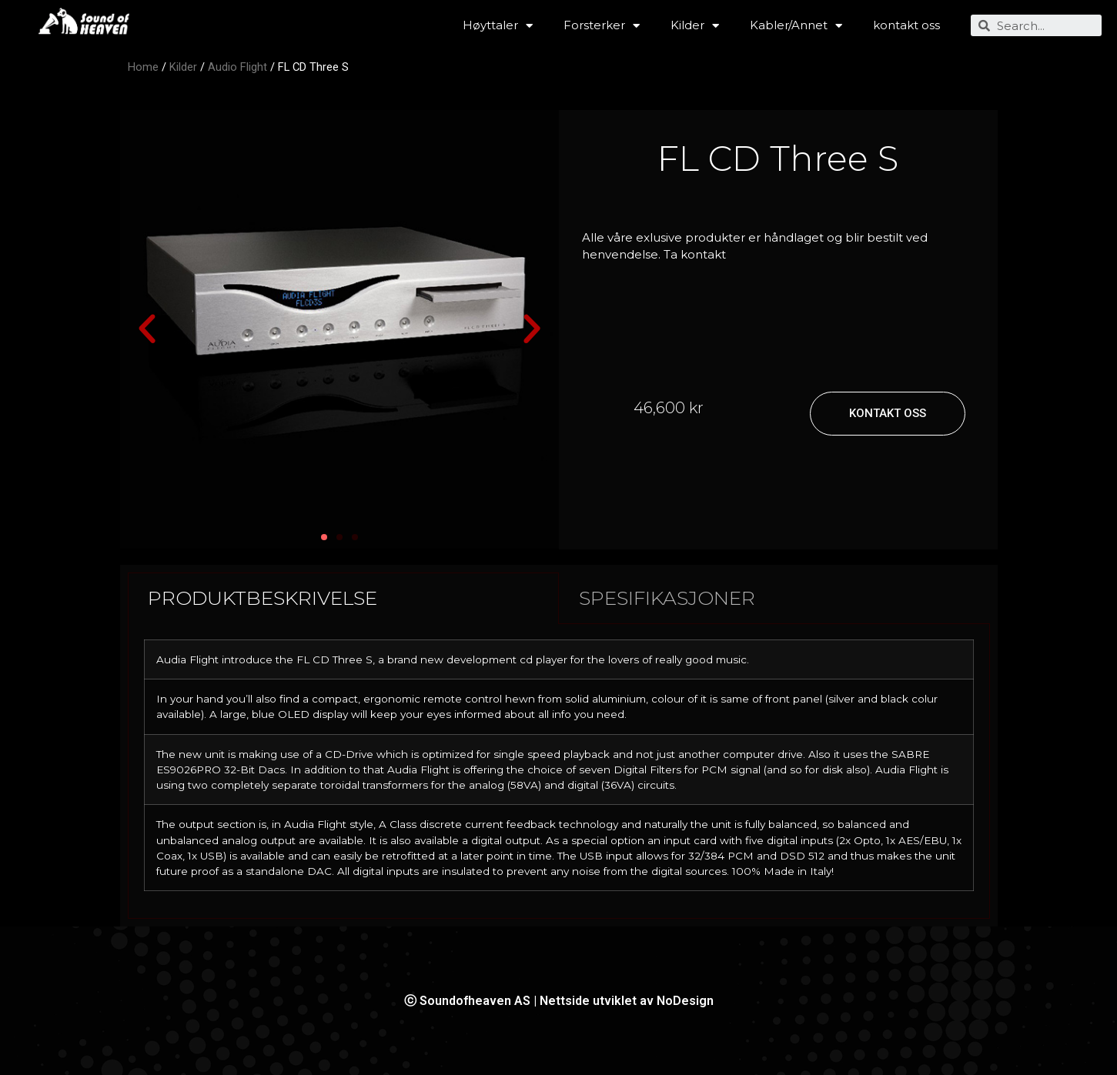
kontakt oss (906, 25)
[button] (147, 329)
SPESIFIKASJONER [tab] (667, 597)
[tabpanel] (559, 772)
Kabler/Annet (796, 25)
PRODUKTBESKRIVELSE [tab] (262, 597)
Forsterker (602, 25)
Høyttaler (498, 25)
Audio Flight (237, 67)
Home (143, 67)
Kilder (695, 25)
